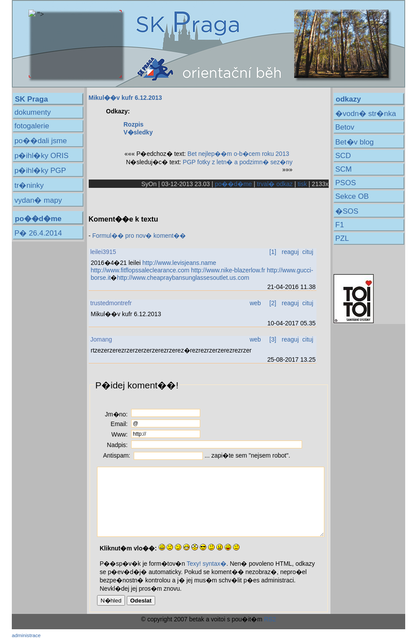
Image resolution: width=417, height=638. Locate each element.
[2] (272, 303)
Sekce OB (352, 196)
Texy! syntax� (206, 563)
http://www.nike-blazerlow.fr (228, 270)
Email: (119, 423)
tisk (302, 183)
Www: (119, 434)
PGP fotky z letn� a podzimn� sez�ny (237, 162)
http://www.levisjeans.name (179, 262)
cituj (307, 251)
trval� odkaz (275, 183)
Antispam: (116, 455)
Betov (344, 127)
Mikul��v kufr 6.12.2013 (125, 97)
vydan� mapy (38, 200)
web (255, 303)
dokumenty (32, 112)
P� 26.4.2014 (38, 233)
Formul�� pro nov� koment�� (139, 235)
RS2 (270, 619)
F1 (339, 225)
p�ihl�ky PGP (40, 170)
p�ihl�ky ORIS (41, 156)
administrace (26, 635)
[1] (272, 251)
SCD (343, 156)
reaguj (290, 251)
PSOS (345, 183)
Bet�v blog (354, 142)
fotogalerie (31, 126)
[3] (272, 339)
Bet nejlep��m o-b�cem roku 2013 (238, 153)
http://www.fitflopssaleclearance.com (140, 270)
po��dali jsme (40, 141)
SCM (343, 169)
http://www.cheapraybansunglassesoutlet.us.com (183, 277)
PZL (342, 238)
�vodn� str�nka (365, 113)
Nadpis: (117, 444)
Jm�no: (116, 414)
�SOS (346, 211)
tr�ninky (29, 185)
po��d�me (233, 183)
